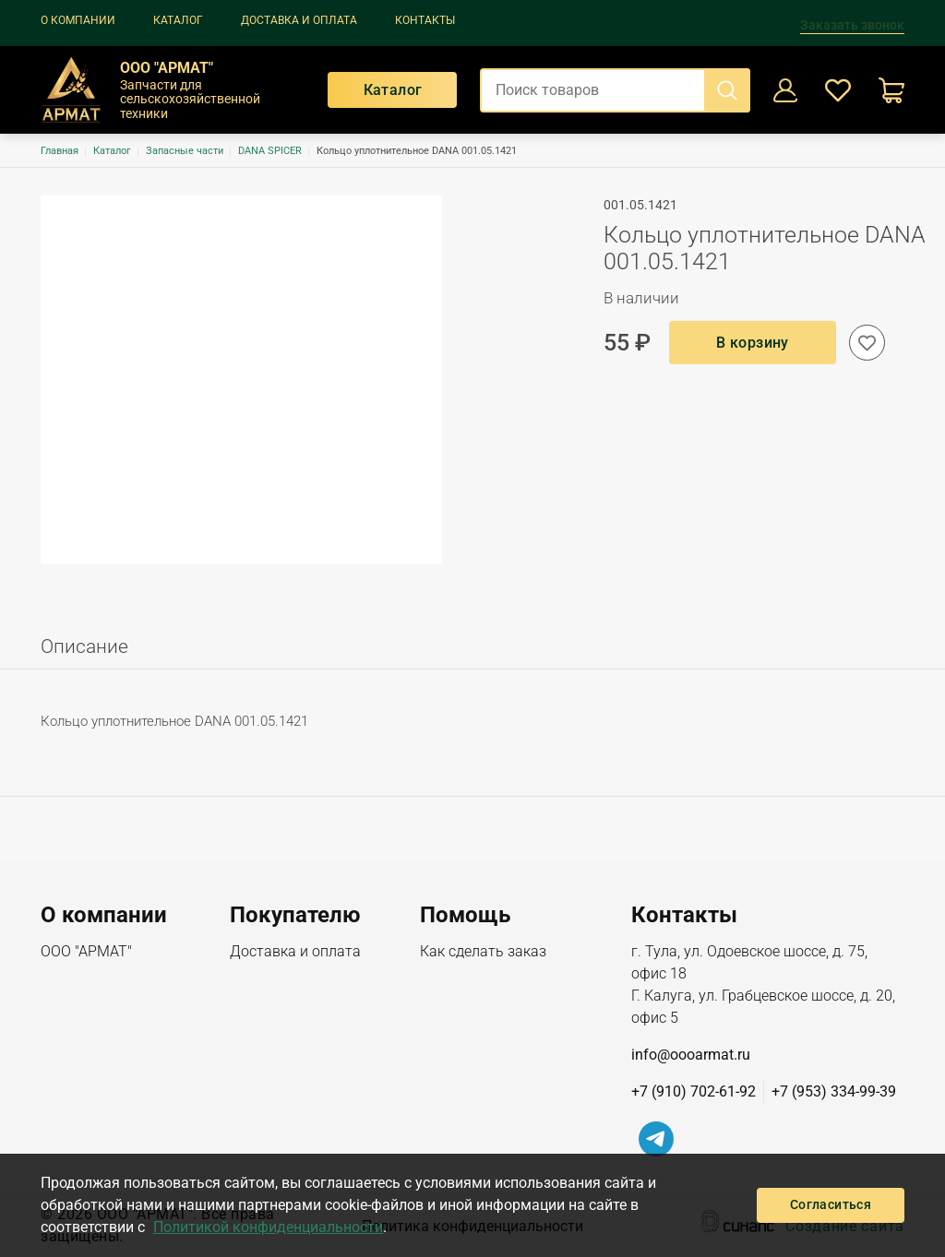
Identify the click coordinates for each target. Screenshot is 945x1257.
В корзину (752, 342)
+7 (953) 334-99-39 (834, 1091)
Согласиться (830, 1204)
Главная (59, 151)
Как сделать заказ (483, 953)
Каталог (178, 20)
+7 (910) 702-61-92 (693, 1091)
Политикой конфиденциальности (268, 1227)
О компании (78, 20)
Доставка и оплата (299, 20)
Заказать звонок (852, 25)
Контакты (425, 20)
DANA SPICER (270, 151)
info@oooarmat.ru (690, 1054)
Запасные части (184, 151)
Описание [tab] (84, 646)
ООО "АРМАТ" (86, 953)
